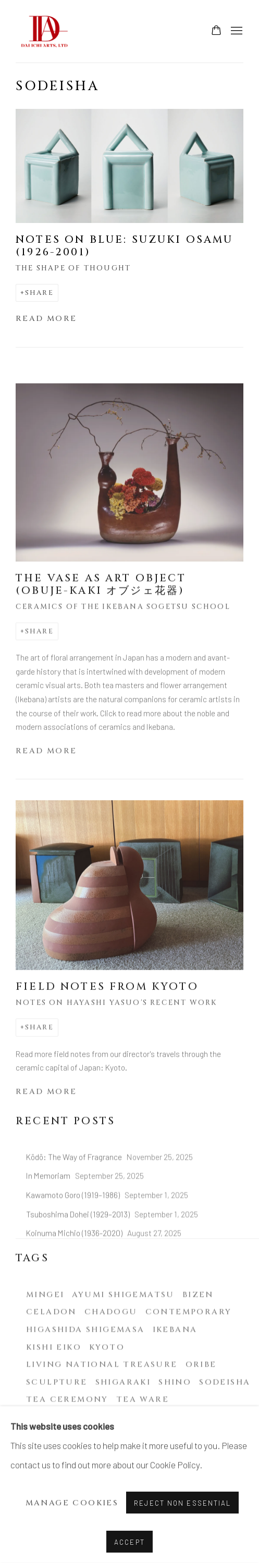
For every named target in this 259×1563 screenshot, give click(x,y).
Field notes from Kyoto (107, 1005)
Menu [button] (235, 31)
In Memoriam (49, 1213)
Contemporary (188, 1349)
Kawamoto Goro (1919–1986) (73, 1232)
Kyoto (107, 1384)
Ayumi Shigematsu (123, 1331)
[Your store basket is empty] (216, 31)
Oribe (201, 1402)
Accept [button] (129, 1542)
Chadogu (111, 1349)
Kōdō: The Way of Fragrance (75, 1194)
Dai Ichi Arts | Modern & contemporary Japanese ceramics (47, 31)
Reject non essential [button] (182, 1503)
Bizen (198, 1331)
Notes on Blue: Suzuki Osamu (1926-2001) (124, 245)
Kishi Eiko (53, 1384)
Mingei (45, 1331)
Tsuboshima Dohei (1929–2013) (78, 1251)
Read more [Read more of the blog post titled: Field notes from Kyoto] (46, 1110)
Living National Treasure (102, 1402)
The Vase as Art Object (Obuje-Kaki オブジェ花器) (101, 602)
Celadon (51, 1349)
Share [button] (39, 292)
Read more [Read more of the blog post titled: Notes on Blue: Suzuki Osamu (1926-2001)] (46, 318)
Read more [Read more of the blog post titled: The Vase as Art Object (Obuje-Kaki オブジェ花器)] (46, 769)
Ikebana (175, 1367)
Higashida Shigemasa (85, 1367)
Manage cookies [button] (72, 1502)
